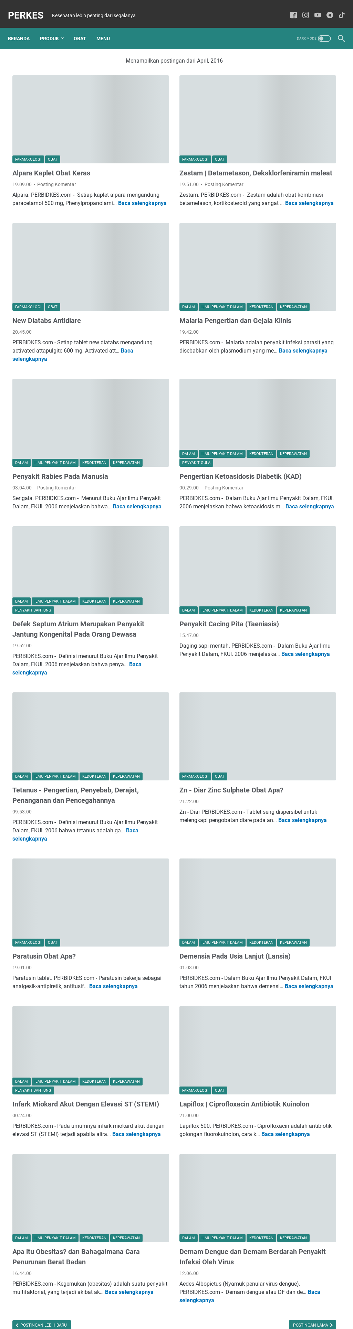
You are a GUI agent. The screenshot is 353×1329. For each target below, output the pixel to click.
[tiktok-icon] (337, 8)
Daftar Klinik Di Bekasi (288, 914)
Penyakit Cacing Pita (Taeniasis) (177, 572)
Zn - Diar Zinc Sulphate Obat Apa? (179, 727)
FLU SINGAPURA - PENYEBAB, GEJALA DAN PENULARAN (292, 873)
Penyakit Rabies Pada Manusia (60, 427)
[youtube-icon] (313, 8)
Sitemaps (177, 1304)
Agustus (282, 99)
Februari (282, 217)
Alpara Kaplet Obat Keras (51, 137)
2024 (272, 78)
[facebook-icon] (289, 8)
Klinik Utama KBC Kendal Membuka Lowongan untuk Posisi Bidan (295, 676)
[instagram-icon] (301, 8)
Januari (281, 227)
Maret (280, 131)
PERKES (30, 8)
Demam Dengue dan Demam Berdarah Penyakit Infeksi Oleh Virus (175, 1182)
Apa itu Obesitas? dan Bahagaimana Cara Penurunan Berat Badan (59, 1182)
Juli (277, 195)
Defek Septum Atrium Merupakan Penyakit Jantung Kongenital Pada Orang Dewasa (63, 582)
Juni (278, 68)
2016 (275, 238)
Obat (84, 27)
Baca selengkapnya (89, 175)
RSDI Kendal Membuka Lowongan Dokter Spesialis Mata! (295, 823)
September (285, 153)
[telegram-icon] (325, 8)
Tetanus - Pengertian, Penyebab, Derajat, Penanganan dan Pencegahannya (62, 737)
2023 (272, 142)
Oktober (282, 270)
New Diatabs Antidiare (46, 282)
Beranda (23, 27)
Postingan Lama (206, 1264)
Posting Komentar (56, 148)
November (286, 259)
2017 (273, 163)
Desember (284, 89)
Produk (53, 27)
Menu (107, 27)
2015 (275, 355)
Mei (277, 110)
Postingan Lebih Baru (43, 1264)
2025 (272, 57)
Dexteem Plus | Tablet (288, 717)
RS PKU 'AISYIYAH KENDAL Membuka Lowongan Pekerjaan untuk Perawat (295, 570)
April (278, 121)
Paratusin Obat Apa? (44, 882)
